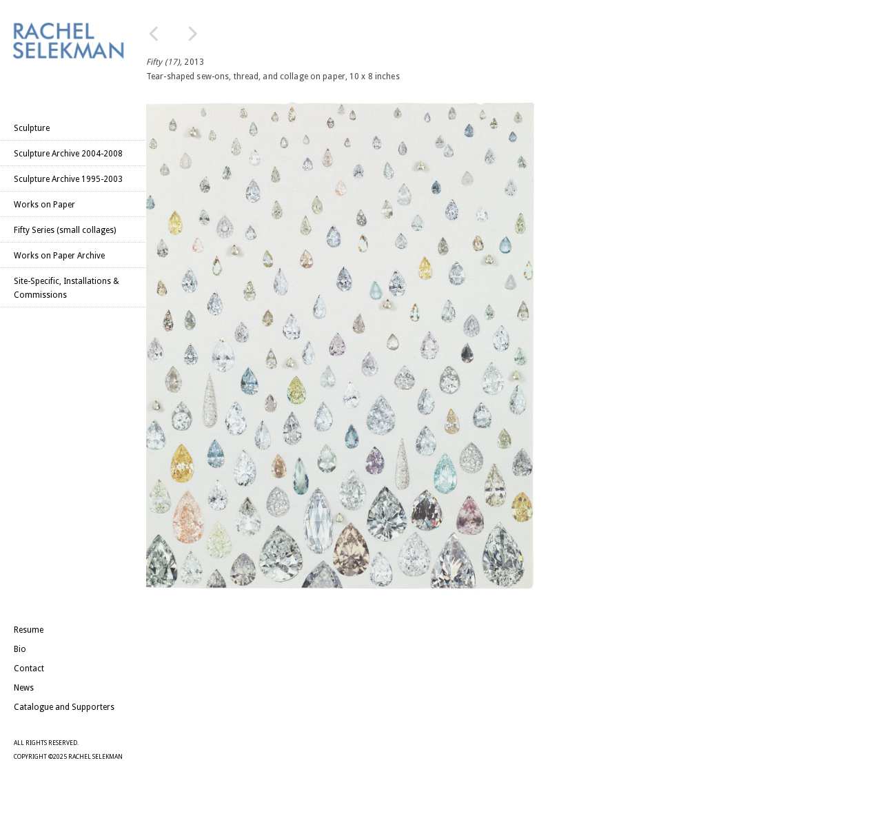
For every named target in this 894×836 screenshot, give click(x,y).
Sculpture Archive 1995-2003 (68, 179)
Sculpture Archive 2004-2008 (68, 154)
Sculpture (32, 128)
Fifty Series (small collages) (65, 230)
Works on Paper (44, 205)
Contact (29, 668)
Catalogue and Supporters (64, 707)
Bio (20, 649)
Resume (28, 630)
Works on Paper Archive (59, 256)
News (24, 688)
